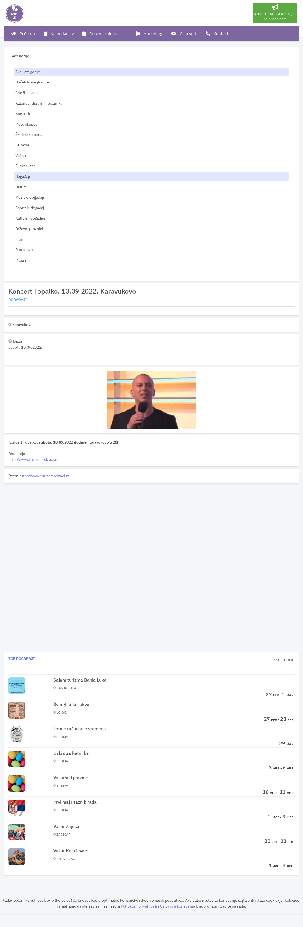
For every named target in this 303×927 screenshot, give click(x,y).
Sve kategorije (27, 71)
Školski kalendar (29, 134)
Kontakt (217, 33)
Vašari (20, 155)
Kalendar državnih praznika (38, 103)
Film (19, 239)
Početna (23, 33)
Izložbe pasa (26, 92)
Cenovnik (184, 33)
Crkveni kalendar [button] (104, 34)
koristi (30, 900)
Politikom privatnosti (139, 906)
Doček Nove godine (32, 82)
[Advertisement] (151, 524)
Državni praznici (29, 228)
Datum (21, 187)
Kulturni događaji (30, 218)
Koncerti (22, 113)
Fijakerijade (25, 165)
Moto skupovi (27, 124)
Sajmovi (22, 144)
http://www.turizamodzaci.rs (33, 459)
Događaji (22, 176)
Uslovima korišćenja (178, 906)
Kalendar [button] (58, 34)
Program (22, 260)
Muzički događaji (29, 197)
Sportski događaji (30, 207)
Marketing (149, 33)
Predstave (24, 249)
